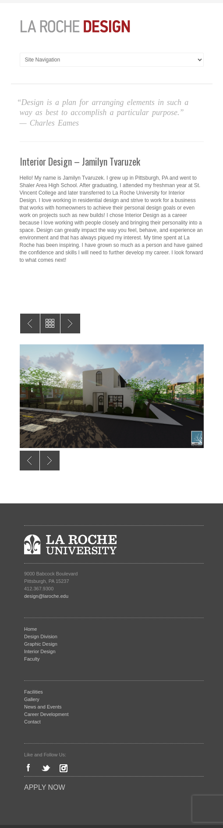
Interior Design (40, 651)
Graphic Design (40, 644)
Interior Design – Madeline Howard (70, 323)
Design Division (40, 636)
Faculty (31, 659)
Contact (32, 721)
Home (30, 629)
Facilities (33, 691)
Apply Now (44, 787)
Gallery (31, 699)
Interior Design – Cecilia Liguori (30, 323)
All (50, 323)
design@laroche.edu (46, 596)
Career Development (46, 714)
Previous (29, 460)
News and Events (43, 706)
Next (50, 460)
